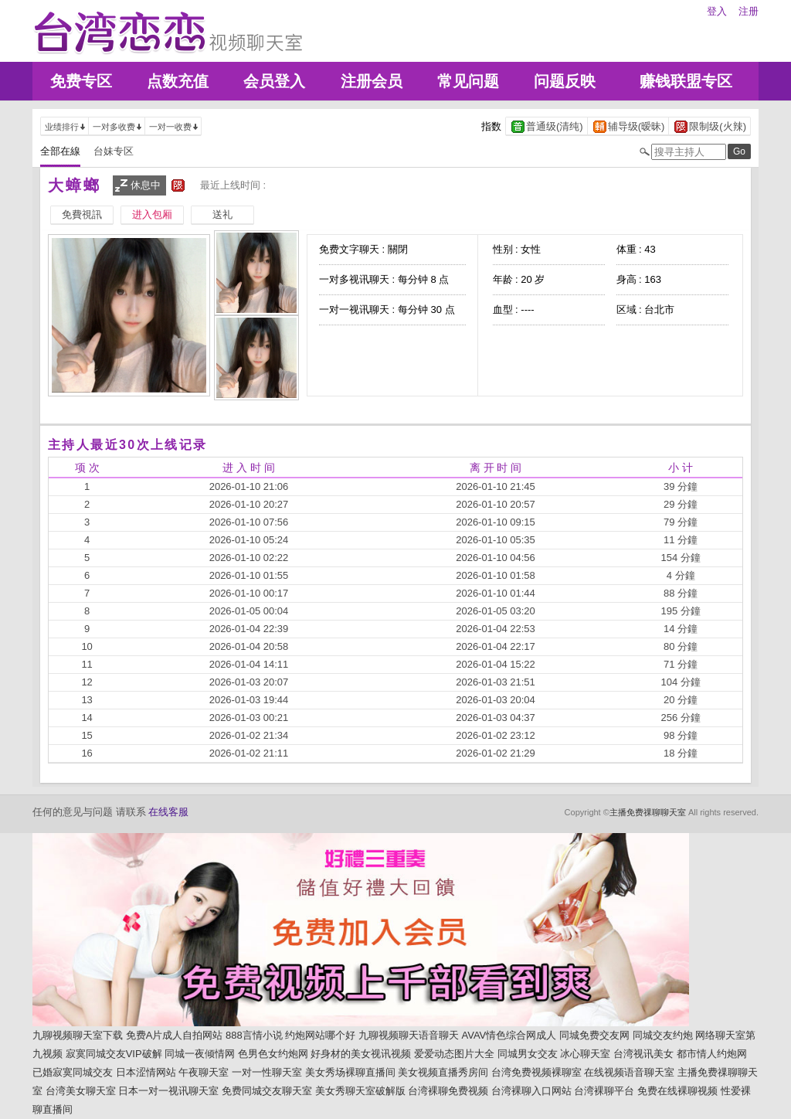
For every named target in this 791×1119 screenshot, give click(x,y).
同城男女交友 (527, 1053)
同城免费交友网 (594, 1035)
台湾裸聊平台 (604, 1091)
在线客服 (168, 812)
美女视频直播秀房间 (443, 1072)
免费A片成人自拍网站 (174, 1035)
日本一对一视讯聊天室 (168, 1091)
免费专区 (81, 81)
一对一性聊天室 (267, 1072)
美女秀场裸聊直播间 (350, 1072)
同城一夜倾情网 (200, 1053)
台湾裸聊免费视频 (448, 1091)
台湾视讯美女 (643, 1053)
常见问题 (468, 81)
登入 (717, 11)
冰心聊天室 (585, 1053)
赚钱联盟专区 (686, 81)
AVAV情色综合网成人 (509, 1035)
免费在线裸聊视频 (677, 1091)
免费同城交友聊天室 (267, 1091)
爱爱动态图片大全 (454, 1053)
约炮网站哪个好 (320, 1035)
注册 (748, 11)
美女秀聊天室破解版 (360, 1091)
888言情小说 (254, 1035)
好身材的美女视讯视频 (361, 1053)
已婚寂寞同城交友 (72, 1072)
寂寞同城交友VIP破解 (114, 1053)
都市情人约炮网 (712, 1053)
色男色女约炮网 (273, 1053)
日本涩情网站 (146, 1072)
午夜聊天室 (203, 1072)
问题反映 (565, 81)
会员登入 (274, 81)
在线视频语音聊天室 (629, 1072)
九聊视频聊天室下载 (77, 1035)
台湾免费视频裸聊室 (536, 1072)
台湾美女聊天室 (81, 1091)
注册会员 (371, 81)
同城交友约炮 (663, 1035)
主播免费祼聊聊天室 (647, 812)
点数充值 (178, 81)
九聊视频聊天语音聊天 (408, 1035)
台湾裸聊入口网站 (531, 1091)
